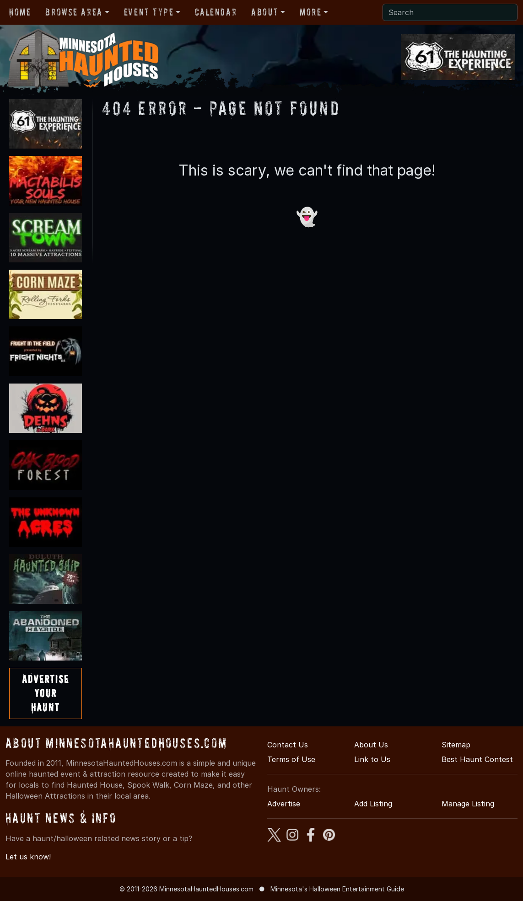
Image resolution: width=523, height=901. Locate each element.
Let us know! (28, 856)
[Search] (450, 12)
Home (20, 11)
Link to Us (372, 759)
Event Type (149, 11)
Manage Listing (468, 803)
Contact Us (287, 744)
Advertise (283, 803)
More (310, 11)
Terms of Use (291, 759)
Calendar (216, 11)
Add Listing (373, 803)
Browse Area (73, 11)
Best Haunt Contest (477, 759)
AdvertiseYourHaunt (45, 693)
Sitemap (456, 744)
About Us (371, 744)
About (264, 11)
